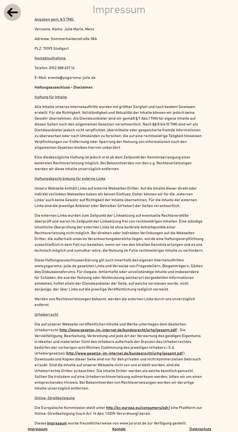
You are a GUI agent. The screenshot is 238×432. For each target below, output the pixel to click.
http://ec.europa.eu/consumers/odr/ (138, 408)
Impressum (57, 423)
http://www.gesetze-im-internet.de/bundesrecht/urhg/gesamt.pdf (118, 330)
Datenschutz (200, 429)
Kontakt (119, 429)
